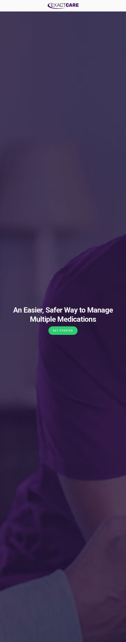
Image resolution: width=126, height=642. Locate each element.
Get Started (63, 330)
